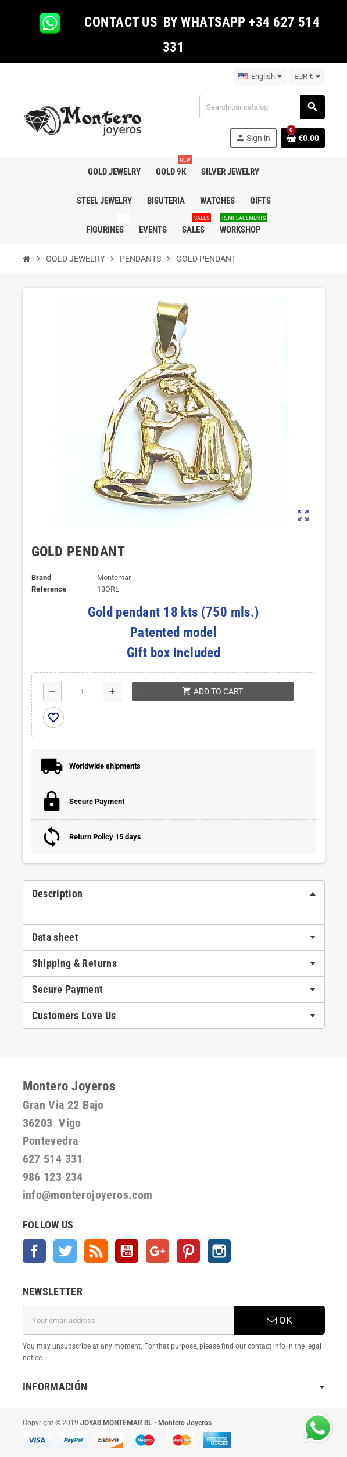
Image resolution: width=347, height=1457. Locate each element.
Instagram (219, 1251)
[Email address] (128, 1320)
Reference (48, 589)
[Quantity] (82, 691)
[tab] (173, 894)
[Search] (261, 107)
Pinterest (188, 1251)
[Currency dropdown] (307, 76)
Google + (157, 1251)
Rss (96, 1251)
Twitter (65, 1251)
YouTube (126, 1251)
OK (279, 1320)
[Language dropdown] (260, 76)
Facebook (34, 1251)
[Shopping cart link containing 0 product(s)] (303, 138)
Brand (41, 577)
